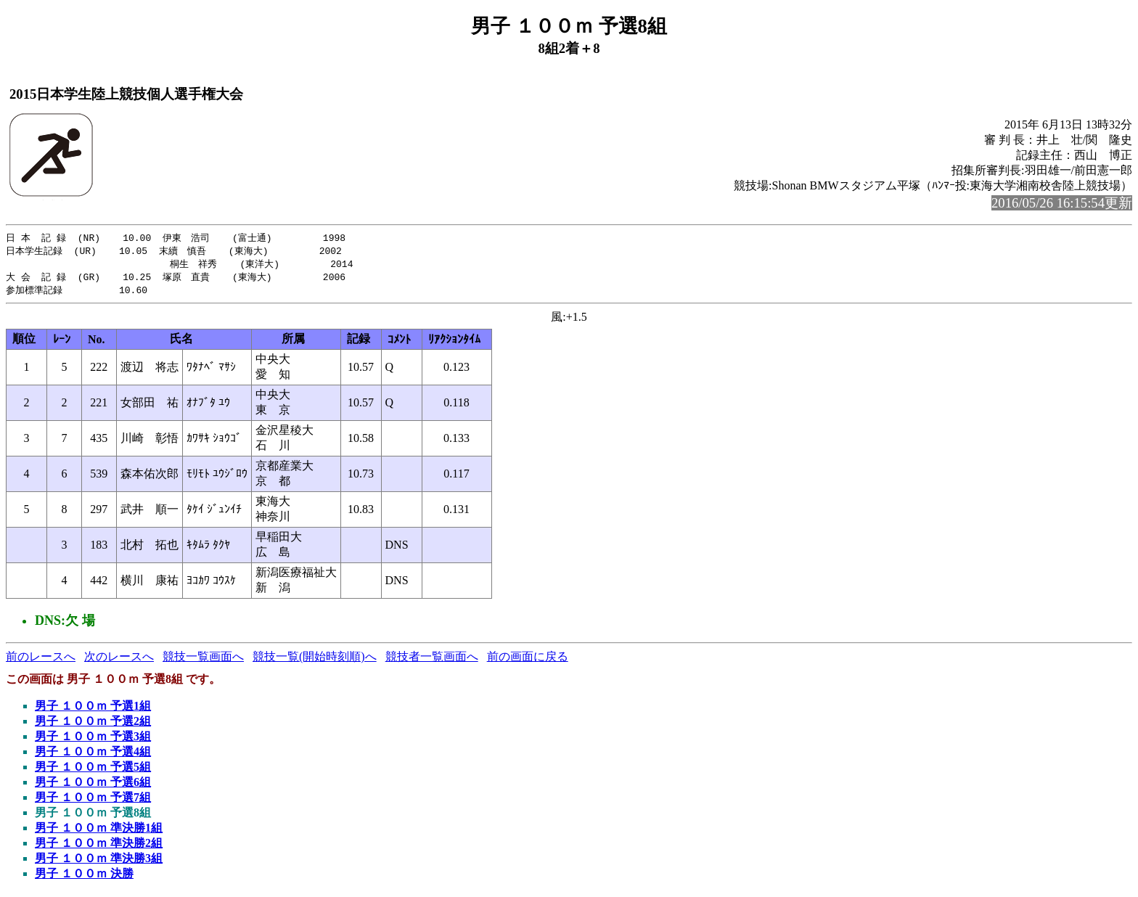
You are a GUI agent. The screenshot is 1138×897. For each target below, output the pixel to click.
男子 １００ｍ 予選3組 (93, 740)
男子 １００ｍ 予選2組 (93, 724)
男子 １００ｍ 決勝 (84, 877)
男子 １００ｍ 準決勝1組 (99, 831)
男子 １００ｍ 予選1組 (93, 709)
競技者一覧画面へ (431, 660)
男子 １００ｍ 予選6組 (93, 785)
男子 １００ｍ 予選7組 (93, 801)
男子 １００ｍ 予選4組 (93, 755)
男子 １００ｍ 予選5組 (93, 770)
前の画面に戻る (527, 660)
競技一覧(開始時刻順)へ (315, 660)
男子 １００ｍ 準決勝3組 (99, 862)
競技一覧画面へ (203, 660)
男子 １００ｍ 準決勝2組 (99, 846)
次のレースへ (119, 660)
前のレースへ (40, 660)
